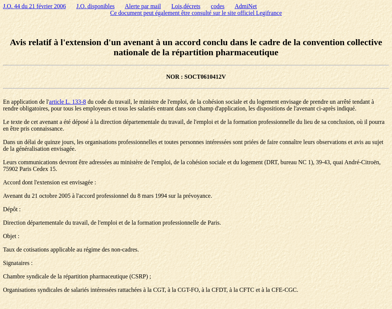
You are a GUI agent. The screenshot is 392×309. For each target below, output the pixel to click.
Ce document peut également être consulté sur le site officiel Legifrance (196, 13)
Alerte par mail (143, 6)
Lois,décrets (185, 6)
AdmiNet (245, 6)
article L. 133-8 (67, 102)
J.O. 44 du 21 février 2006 (34, 6)
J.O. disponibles (95, 6)
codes (217, 6)
